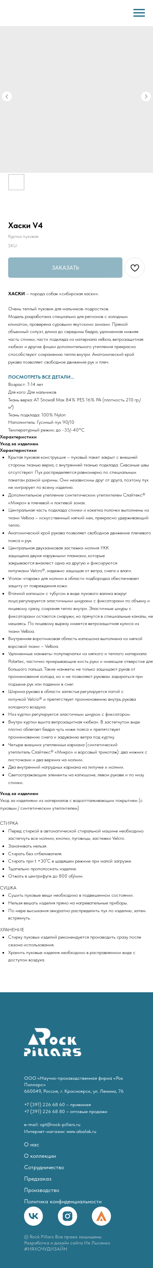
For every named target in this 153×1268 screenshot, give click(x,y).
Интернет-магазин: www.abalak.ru (60, 1131)
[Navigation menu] (139, 13)
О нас (31, 1144)
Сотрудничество (44, 1167)
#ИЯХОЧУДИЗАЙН (45, 1249)
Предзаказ (37, 1178)
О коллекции (40, 1156)
